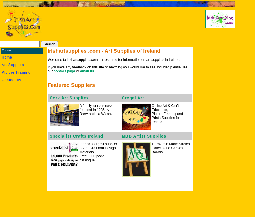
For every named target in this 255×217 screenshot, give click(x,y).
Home (7, 57)
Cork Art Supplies (69, 98)
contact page (64, 71)
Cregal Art (133, 98)
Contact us (11, 80)
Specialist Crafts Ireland (76, 136)
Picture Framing (16, 72)
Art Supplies (13, 65)
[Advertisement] (117, 25)
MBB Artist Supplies (144, 136)
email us (87, 71)
